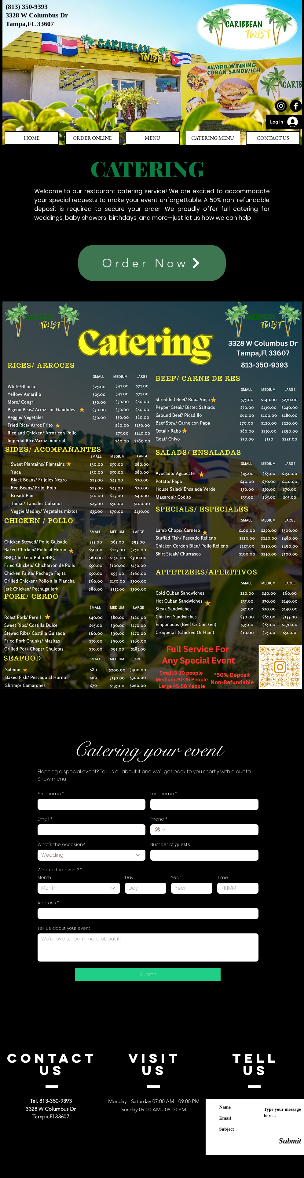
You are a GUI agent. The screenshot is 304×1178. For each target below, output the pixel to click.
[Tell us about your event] (148, 947)
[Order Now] (152, 263)
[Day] (144, 888)
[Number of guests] (202, 855)
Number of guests (170, 844)
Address (48, 903)
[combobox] (92, 855)
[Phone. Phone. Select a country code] (160, 829)
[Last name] (202, 804)
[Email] (90, 829)
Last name (163, 793)
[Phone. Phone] (210, 829)
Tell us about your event (64, 928)
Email (45, 819)
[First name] (90, 804)
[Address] (146, 913)
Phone (158, 819)
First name (51, 793)
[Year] (190, 888)
